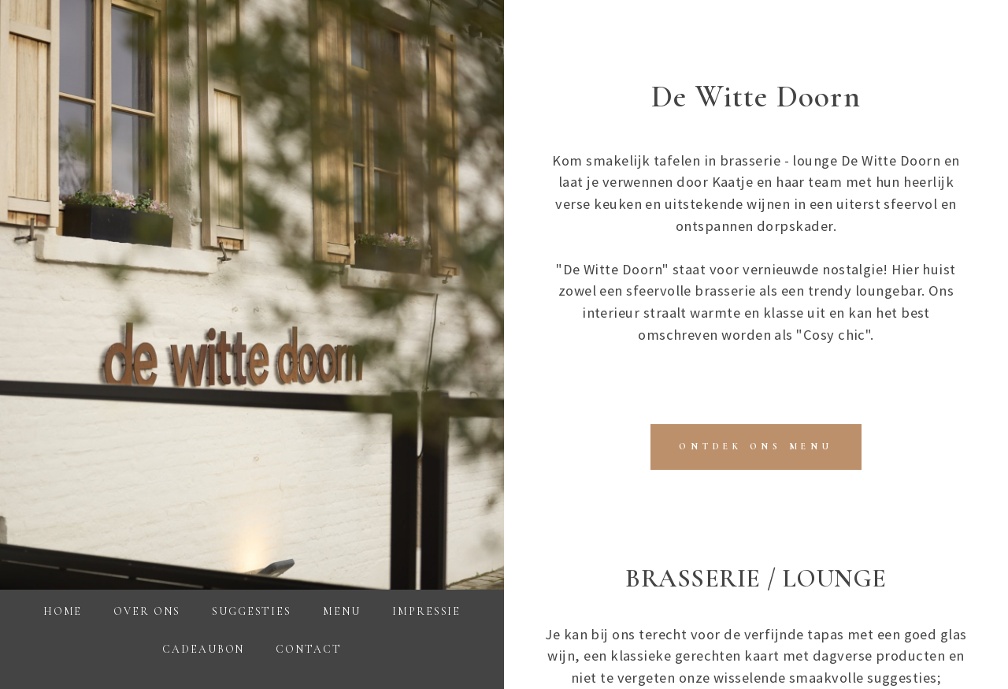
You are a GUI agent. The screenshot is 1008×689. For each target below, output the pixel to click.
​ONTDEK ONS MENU (755, 446)
